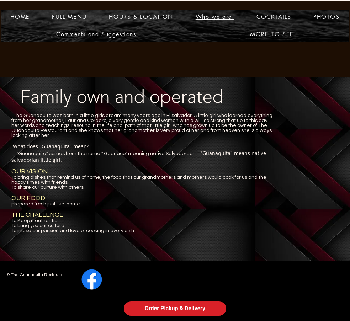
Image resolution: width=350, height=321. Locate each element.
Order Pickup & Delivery (175, 308)
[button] (272, 34)
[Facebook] (91, 279)
